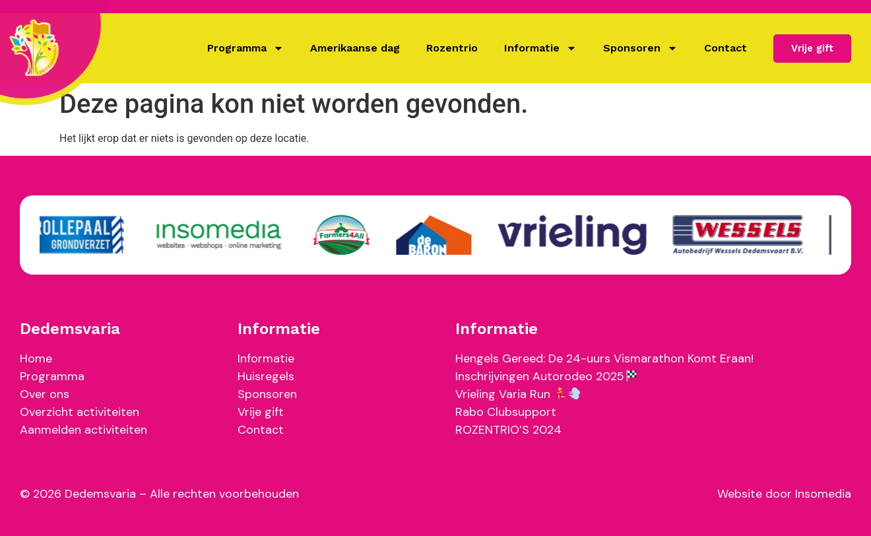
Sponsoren (640, 48)
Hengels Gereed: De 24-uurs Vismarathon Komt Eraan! (604, 358)
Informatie (540, 48)
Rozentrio (452, 48)
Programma (245, 48)
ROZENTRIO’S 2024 (508, 430)
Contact (725, 48)
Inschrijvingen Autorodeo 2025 (546, 376)
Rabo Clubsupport (505, 412)
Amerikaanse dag (355, 48)
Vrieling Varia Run (517, 394)
